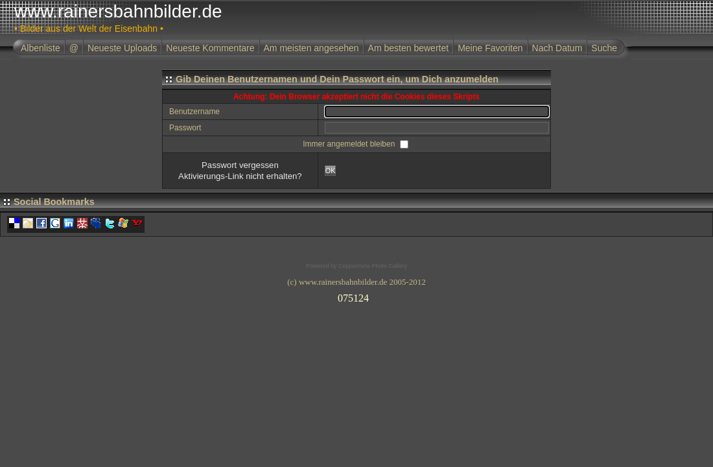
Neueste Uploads (122, 48)
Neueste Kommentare (210, 48)
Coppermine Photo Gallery (372, 266)
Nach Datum (557, 48)
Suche (604, 48)
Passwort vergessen (240, 165)
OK (330, 170)
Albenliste (40, 48)
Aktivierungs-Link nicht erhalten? (240, 176)
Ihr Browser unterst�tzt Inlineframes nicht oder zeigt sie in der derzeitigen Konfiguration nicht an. (356, 295)
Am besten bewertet (408, 48)
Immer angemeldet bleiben (350, 144)
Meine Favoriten (490, 48)
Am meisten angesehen (311, 48)
